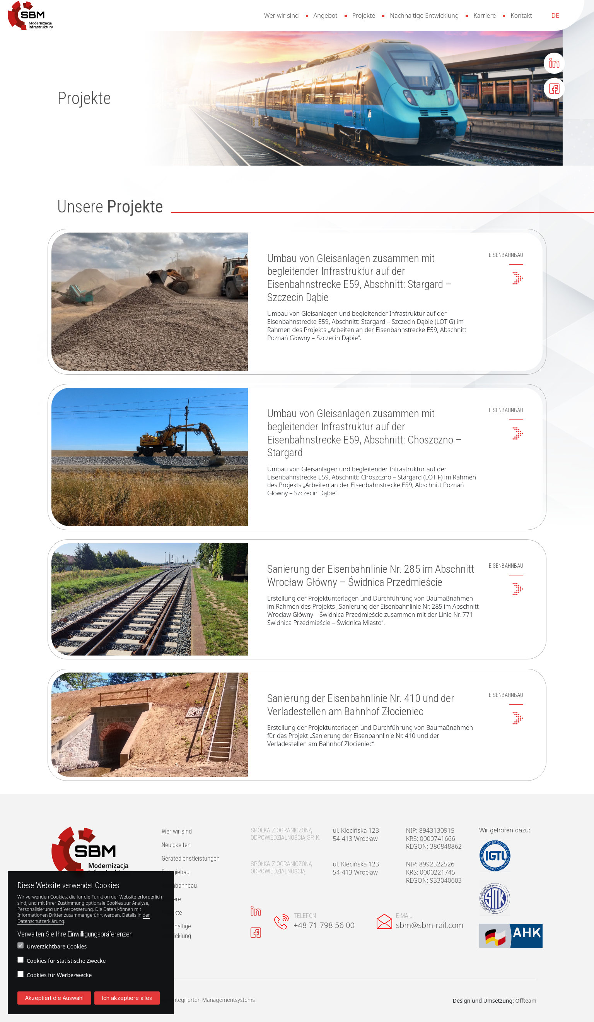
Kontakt (521, 15)
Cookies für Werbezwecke (54, 975)
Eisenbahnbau (179, 885)
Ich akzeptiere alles (127, 998)
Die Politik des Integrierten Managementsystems (195, 999)
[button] (30, 15)
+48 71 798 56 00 (324, 925)
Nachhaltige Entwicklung (424, 15)
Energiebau (175, 872)
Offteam (525, 1000)
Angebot (326, 15)
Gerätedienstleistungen (191, 858)
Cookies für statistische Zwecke (61, 960)
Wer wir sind (281, 15)
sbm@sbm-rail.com (429, 925)
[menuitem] (555, 15)
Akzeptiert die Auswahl (54, 998)
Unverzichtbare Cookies (52, 946)
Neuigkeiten (176, 845)
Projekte (364, 15)
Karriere (484, 15)
